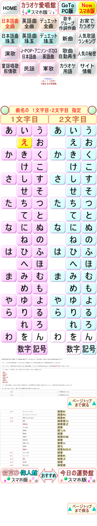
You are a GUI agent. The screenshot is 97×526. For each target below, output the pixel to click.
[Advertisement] (37, 95)
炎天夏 (24, 462)
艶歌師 (24, 433)
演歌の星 (25, 440)
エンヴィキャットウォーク (30, 414)
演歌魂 (24, 436)
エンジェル (26, 455)
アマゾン (48, 78)
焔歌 (24, 421)
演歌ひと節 (26, 443)
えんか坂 (25, 427)
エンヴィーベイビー (28, 411)
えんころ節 (26, 452)
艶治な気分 (26, 465)
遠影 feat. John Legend (28, 417)
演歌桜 (24, 430)
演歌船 (24, 446)
